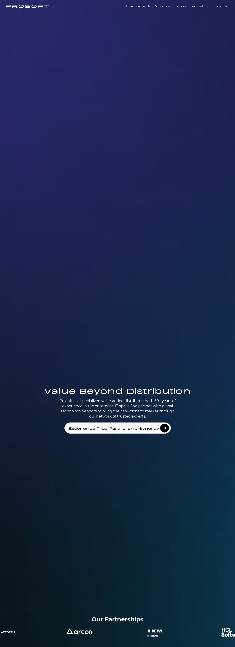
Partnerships (199, 6)
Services (181, 6)
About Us (144, 6)
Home (129, 6)
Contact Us (220, 6)
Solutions (161, 6)
